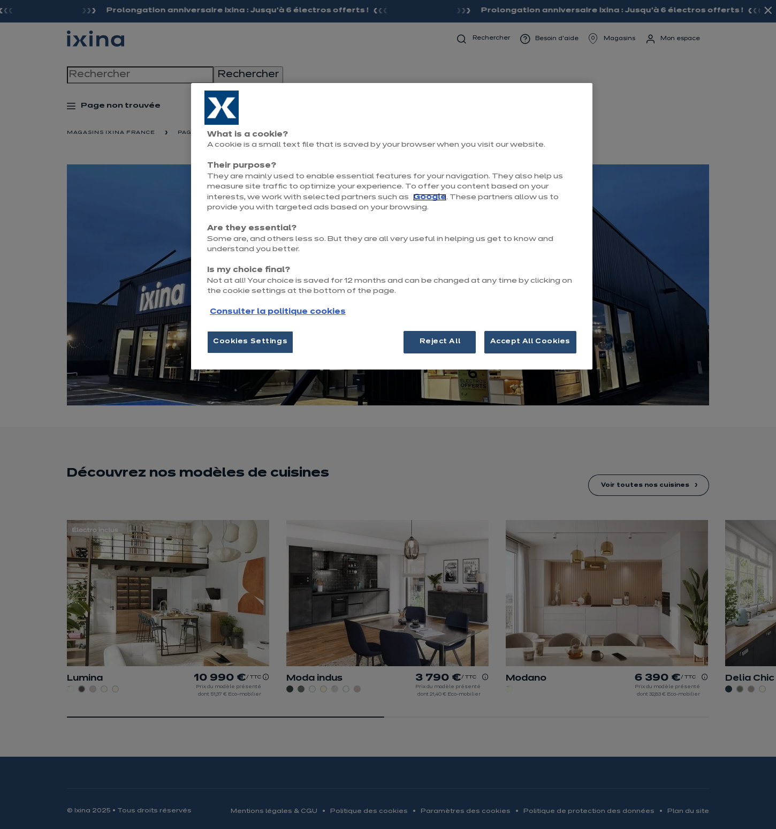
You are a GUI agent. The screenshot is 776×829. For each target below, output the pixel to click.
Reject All (440, 341)
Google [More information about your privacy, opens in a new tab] (429, 197)
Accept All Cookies (530, 341)
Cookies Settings (250, 341)
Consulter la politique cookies (278, 311)
